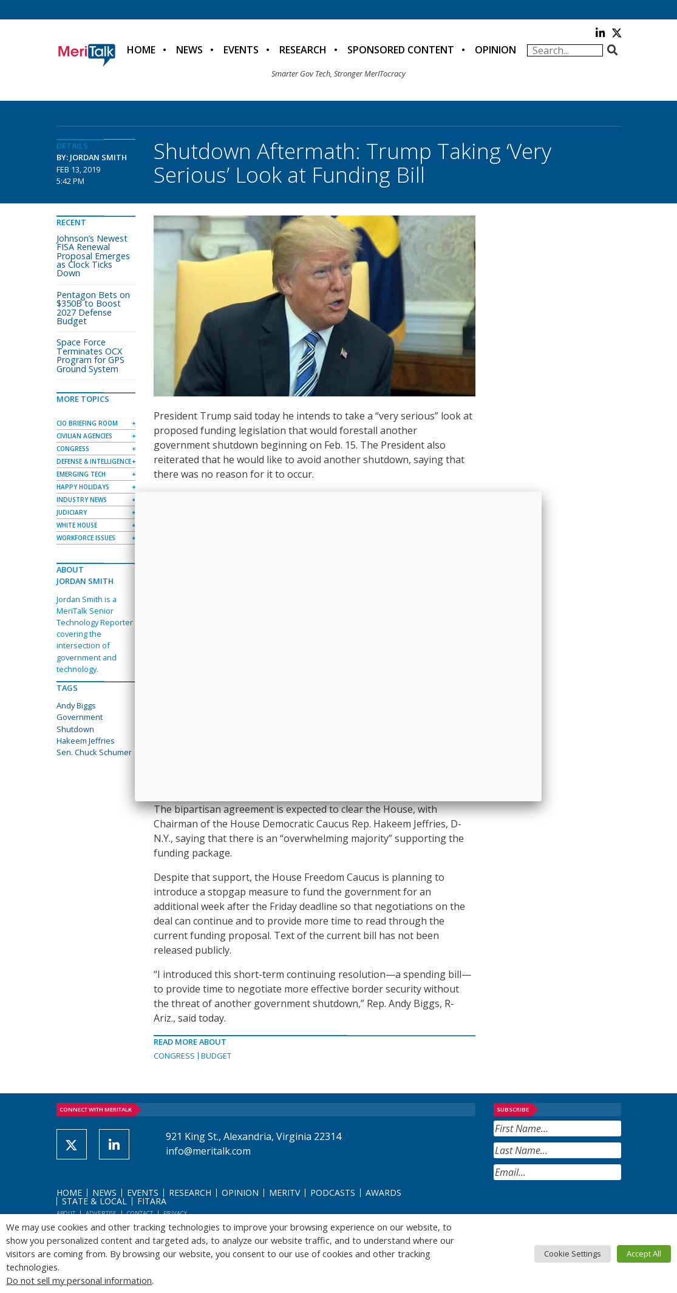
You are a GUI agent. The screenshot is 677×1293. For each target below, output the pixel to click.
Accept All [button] (644, 1253)
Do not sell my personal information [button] (79, 1280)
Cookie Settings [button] (572, 1253)
